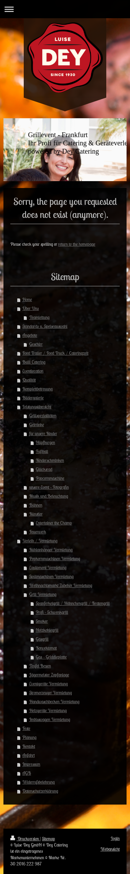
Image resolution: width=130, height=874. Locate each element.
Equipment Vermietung (47, 568)
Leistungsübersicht (36, 407)
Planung (29, 737)
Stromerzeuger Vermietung (50, 693)
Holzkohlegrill (47, 630)
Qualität (29, 380)
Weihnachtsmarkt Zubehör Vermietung (60, 585)
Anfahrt (28, 755)
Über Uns (30, 308)
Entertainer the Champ (54, 523)
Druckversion (25, 839)
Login (115, 838)
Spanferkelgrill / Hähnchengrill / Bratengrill (73, 603)
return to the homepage (76, 244)
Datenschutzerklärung (40, 791)
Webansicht (110, 849)
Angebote (29, 335)
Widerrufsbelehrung (38, 782)
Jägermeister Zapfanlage (49, 675)
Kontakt (28, 746)
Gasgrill (42, 639)
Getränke (36, 425)
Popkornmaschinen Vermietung (54, 559)
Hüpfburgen (45, 442)
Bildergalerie (33, 398)
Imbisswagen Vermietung (49, 719)
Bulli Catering (33, 362)
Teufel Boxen (40, 666)
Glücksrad (44, 469)
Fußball (42, 451)
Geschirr (36, 344)
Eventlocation (32, 371)
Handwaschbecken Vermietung (54, 702)
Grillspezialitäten (42, 416)
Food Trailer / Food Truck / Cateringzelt (55, 353)
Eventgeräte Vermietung (48, 684)
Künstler (36, 514)
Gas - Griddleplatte (51, 657)
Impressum (31, 764)
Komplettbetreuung (37, 389)
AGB (26, 773)
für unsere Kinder (43, 433)
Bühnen (35, 505)
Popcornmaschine (50, 478)
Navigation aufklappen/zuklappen (65, 9)
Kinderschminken (50, 460)
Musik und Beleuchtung (48, 496)
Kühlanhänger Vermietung (51, 550)
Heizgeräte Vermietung (48, 710)
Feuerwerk (37, 532)
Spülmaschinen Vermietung (51, 576)
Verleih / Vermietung (39, 541)
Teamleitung (39, 317)
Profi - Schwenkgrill (52, 612)
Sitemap (48, 839)
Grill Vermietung (42, 594)
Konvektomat (46, 648)
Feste (26, 728)
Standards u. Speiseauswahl (44, 326)
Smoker (42, 621)
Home (27, 299)
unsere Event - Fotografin (49, 487)
